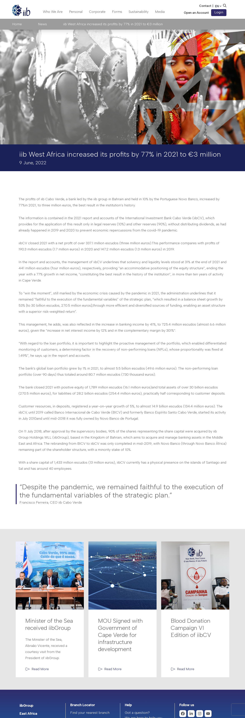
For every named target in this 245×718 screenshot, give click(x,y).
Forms (117, 12)
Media (160, 12)
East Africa (28, 713)
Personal (75, 12)
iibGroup (26, 705)
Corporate (97, 12)
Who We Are (53, 12)
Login (218, 12)
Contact (205, 6)
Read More (40, 669)
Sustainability (139, 12)
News (42, 24)
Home (17, 24)
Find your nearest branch (89, 713)
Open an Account (196, 13)
